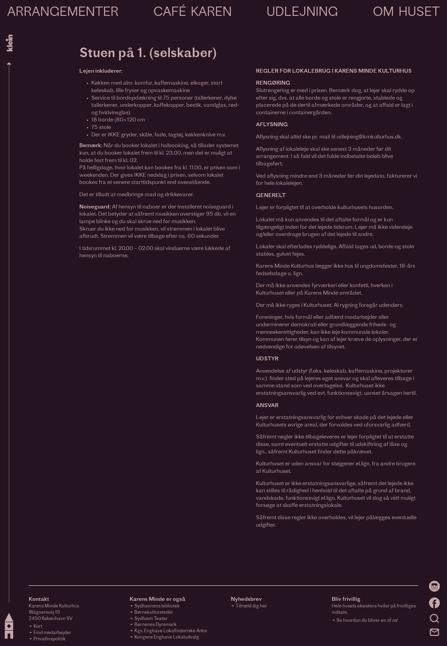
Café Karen (192, 13)
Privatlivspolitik (50, 639)
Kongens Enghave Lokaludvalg (166, 637)
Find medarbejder (52, 633)
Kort (38, 626)
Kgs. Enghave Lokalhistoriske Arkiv (170, 631)
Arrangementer (63, 13)
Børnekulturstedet (153, 612)
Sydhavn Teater (151, 619)
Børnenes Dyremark (155, 625)
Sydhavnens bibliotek (157, 606)
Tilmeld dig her (251, 606)
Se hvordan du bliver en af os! (367, 620)
